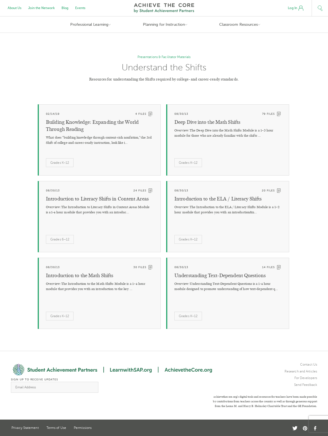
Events (80, 8)
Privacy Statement (25, 428)
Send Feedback (305, 385)
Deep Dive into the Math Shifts (207, 122)
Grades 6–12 (59, 239)
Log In (295, 8)
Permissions (83, 428)
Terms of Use (56, 428)
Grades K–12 (59, 163)
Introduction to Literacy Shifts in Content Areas (97, 199)
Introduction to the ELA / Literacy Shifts (218, 199)
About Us (15, 8)
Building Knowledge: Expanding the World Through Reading (92, 125)
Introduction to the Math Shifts (79, 275)
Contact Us (308, 364)
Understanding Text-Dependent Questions (220, 275)
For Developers (305, 378)
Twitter (294, 428)
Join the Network (41, 8)
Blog (64, 8)
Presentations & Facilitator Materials (164, 57)
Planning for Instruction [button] (164, 24)
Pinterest (305, 428)
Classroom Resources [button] (238, 24)
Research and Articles (301, 371)
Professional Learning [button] (89, 24)
